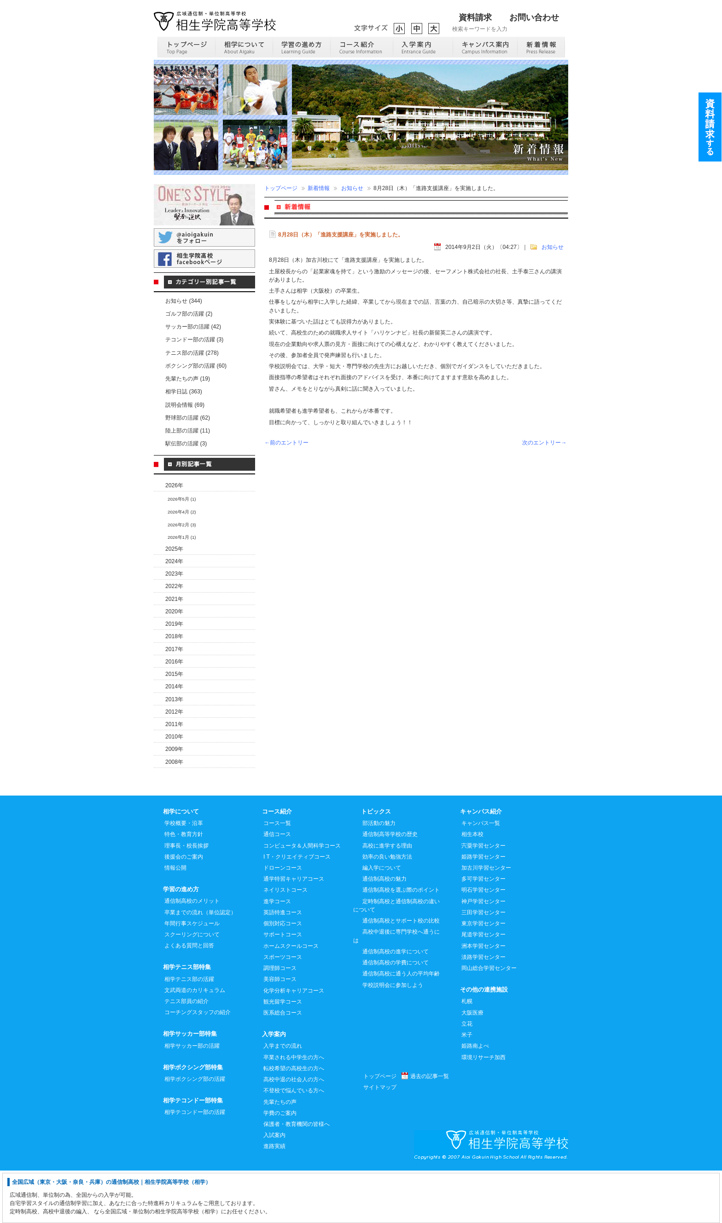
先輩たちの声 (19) (187, 378)
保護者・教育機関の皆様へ (296, 1176)
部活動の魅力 (379, 875)
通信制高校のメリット (192, 953)
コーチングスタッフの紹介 (197, 1064)
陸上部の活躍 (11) (187, 430)
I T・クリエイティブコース (297, 909)
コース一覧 (277, 875)
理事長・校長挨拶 (186, 897)
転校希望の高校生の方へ (293, 1120)
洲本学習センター (483, 998)
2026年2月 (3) (182, 524)
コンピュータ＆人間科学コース (302, 897)
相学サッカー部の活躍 (192, 1098)
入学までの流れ (282, 1098)
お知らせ (352, 188)
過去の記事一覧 (429, 1128)
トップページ (280, 188)
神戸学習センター (483, 953)
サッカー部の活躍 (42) (193, 326)
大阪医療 (472, 1064)
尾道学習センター (483, 986)
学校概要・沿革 (183, 875)
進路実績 (274, 1198)
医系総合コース (282, 1064)
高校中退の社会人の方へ (293, 1131)
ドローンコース (282, 920)
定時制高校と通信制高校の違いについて (396, 957)
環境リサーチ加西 (483, 1109)
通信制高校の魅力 (384, 931)
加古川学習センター (486, 920)
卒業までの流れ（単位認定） (200, 964)
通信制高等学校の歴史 (390, 886)
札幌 (466, 1053)
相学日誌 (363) (183, 391)
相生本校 (472, 886)
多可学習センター (483, 931)
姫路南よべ (475, 1098)
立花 (466, 1076)
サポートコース (282, 986)
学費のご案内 (280, 1165)
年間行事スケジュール (192, 975)
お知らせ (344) (183, 301)
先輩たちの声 (280, 1154)
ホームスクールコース (291, 998)
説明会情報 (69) (184, 405)
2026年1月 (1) (182, 537)
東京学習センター (483, 975)
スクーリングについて (192, 986)
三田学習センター (483, 964)
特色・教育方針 (183, 886)
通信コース (277, 886)
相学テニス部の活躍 (189, 1031)
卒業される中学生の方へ (293, 1109)
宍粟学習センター (483, 897)
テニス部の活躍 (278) (192, 353)
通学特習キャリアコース (293, 931)
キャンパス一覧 (480, 875)
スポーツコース (282, 1009)
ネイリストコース (285, 942)
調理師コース (280, 1020)
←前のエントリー (286, 442)
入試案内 (274, 1187)
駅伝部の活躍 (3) (186, 443)
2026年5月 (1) (182, 499)
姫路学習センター (483, 909)
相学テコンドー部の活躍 (194, 1164)
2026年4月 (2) (182, 511)
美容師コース (280, 1031)
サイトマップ (379, 1139)
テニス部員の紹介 (186, 1053)
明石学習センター (483, 942)
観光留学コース (282, 1053)
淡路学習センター (483, 1009)
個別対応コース (282, 975)
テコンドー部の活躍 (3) (194, 339)
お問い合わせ (534, 17)
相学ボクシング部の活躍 (194, 1131)
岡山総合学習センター (489, 1020)
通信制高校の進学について (395, 1003)
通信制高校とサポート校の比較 (401, 972)
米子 (466, 1087)
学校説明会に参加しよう (392, 1037)
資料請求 (475, 17)
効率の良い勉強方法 (387, 909)
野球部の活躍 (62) (187, 418)
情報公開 (175, 920)
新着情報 (319, 188)
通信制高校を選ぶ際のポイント (401, 942)
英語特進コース (282, 964)
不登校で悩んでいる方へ (293, 1142)
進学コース (277, 953)
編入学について (381, 920)
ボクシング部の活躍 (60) (196, 366)
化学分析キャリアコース (293, 1042)
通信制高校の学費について (395, 1014)
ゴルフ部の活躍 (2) (188, 314)
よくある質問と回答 (189, 997)
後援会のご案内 (183, 909)
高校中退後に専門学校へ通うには (396, 988)
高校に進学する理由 (387, 897)
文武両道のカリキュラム (194, 1042)
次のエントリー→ (544, 442)
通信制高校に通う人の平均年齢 (401, 1025)
